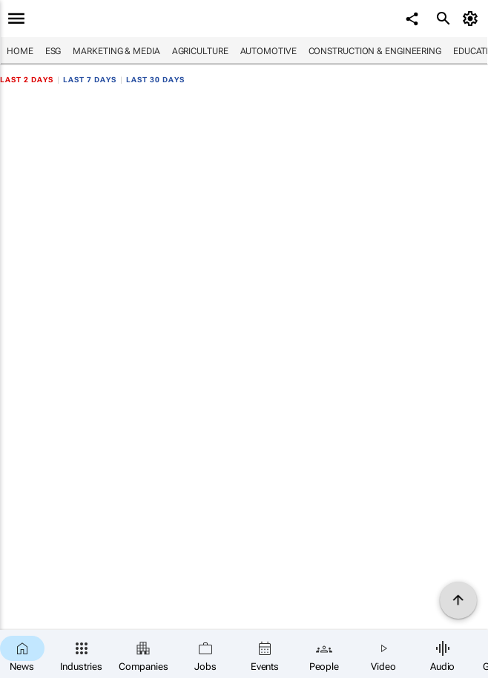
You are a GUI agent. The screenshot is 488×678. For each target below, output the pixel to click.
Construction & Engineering (375, 51)
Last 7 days (89, 80)
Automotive (268, 51)
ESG (53, 51)
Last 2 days (26, 80)
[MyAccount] (472, 18)
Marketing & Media (116, 51)
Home (20, 51)
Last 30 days (155, 80)
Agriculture (200, 51)
